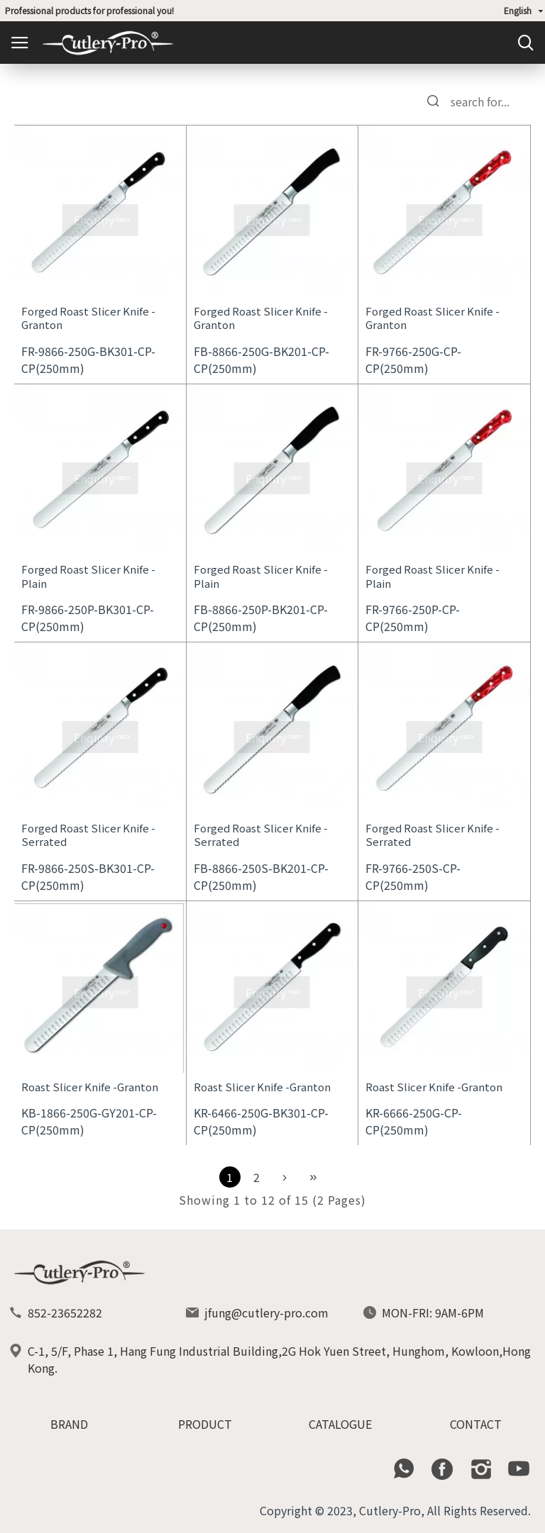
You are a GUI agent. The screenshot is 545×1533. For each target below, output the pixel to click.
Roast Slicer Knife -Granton (89, 1087)
